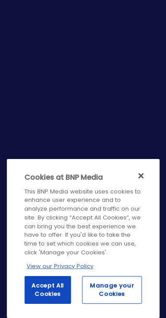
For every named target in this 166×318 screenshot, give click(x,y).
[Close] (141, 176)
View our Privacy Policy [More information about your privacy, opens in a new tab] (60, 266)
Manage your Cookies (112, 289)
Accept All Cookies (47, 289)
